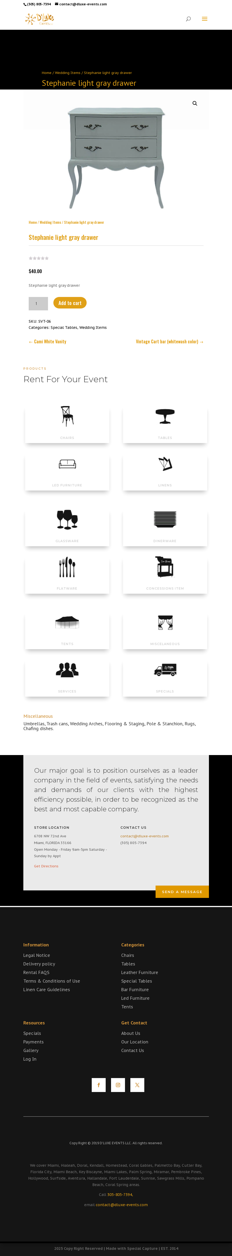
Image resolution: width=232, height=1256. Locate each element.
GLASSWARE (67, 535)
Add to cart (70, 298)
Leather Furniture (139, 984)
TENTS (67, 638)
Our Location (134, 1053)
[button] (195, 99)
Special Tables (64, 323)
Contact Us (132, 1062)
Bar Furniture (135, 1001)
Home (46, 72)
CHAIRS (67, 432)
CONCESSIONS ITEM (165, 582)
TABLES (165, 432)
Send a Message (182, 892)
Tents (127, 1018)
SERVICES (67, 685)
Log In (29, 1070)
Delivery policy (39, 975)
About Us (130, 1044)
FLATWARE (67, 582)
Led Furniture (135, 1009)
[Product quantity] (38, 299)
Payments (33, 1053)
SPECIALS (165, 685)
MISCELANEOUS (165, 638)
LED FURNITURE (67, 479)
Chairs (127, 966)
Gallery (31, 1062)
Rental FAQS (36, 984)
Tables (128, 975)
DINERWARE (165, 535)
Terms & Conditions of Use (51, 992)
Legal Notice (36, 966)
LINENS (165, 479)
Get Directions (46, 866)
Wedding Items (67, 72)
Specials (32, 1044)
